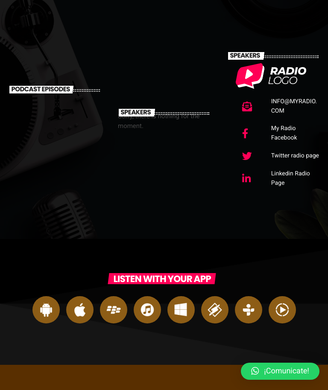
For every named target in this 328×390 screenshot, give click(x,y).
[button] (280, 371)
